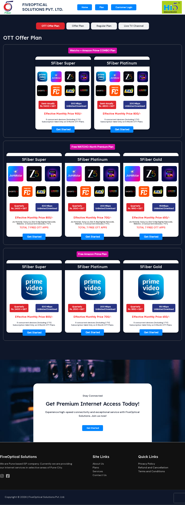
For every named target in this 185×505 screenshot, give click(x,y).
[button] (123, 7)
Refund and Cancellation (153, 468)
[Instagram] (2, 477)
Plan (102, 7)
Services (98, 472)
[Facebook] (8, 477)
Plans (96, 468)
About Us (98, 464)
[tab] (50, 26)
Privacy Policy (146, 464)
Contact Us (99, 476)
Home (85, 7)
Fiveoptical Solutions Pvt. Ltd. (43, 7)
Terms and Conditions (151, 472)
